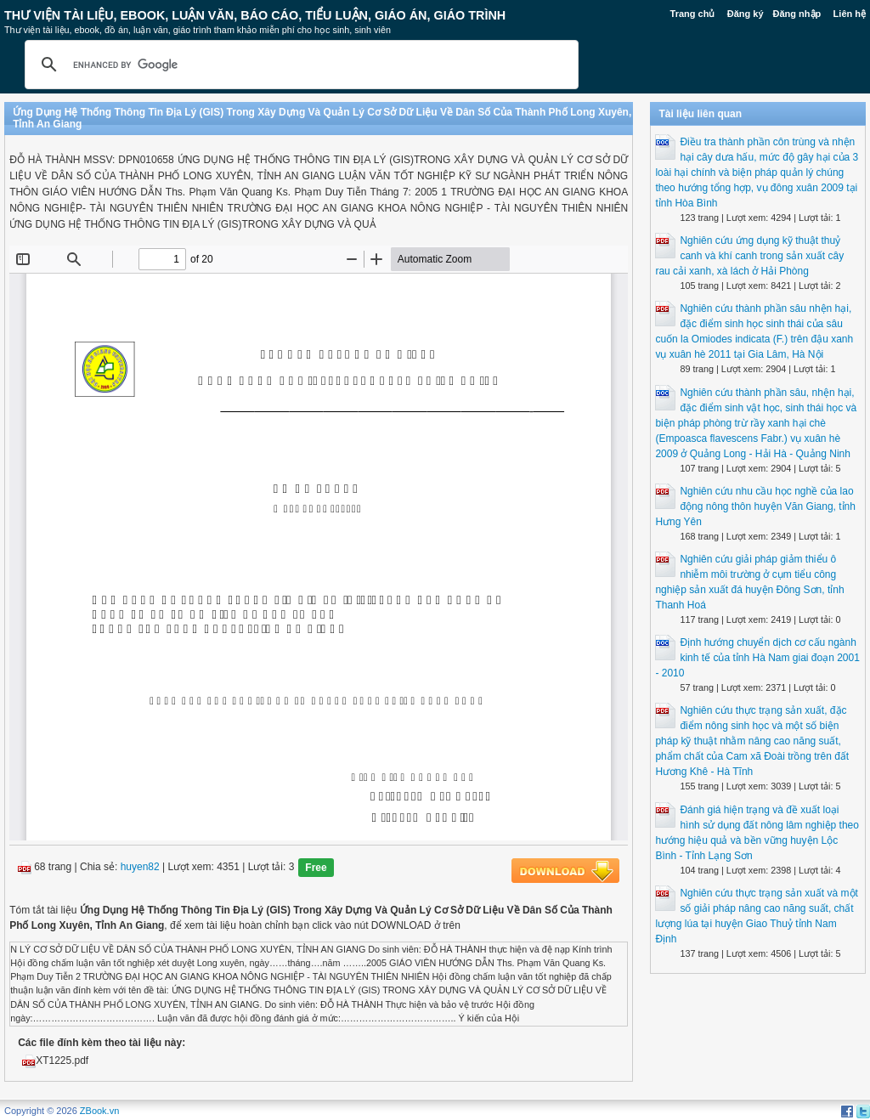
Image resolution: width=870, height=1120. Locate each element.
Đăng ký (745, 13)
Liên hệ (849, 13)
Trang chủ (692, 13)
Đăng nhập (797, 13)
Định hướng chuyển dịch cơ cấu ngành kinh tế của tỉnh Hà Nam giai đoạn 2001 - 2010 (757, 657)
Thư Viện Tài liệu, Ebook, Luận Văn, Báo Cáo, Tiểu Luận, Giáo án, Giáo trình (255, 15)
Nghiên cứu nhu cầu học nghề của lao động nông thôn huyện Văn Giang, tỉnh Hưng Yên (755, 506)
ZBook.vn (99, 1111)
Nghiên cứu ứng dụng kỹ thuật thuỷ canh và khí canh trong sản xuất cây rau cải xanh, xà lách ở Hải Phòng (749, 256)
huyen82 (140, 867)
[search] (299, 64)
